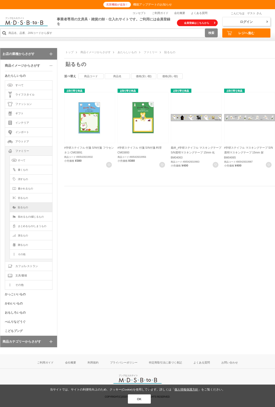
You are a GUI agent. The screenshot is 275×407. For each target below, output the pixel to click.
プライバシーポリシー (124, 362)
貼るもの (169, 52)
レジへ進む (240, 33)
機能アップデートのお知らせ (152, 4)
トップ (69, 52)
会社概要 (179, 13)
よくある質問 (199, 13)
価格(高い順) (170, 76)
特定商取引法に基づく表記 (165, 362)
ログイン (254, 22)
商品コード (91, 76)
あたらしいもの (127, 52)
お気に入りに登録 (109, 165)
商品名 (117, 76)
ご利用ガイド (160, 13)
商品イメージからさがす (95, 52)
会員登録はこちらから (199, 23)
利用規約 (93, 362)
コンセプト (139, 13)
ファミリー (150, 52)
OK (139, 399)
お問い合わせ (229, 362)
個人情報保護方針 (186, 389)
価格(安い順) (143, 76)
